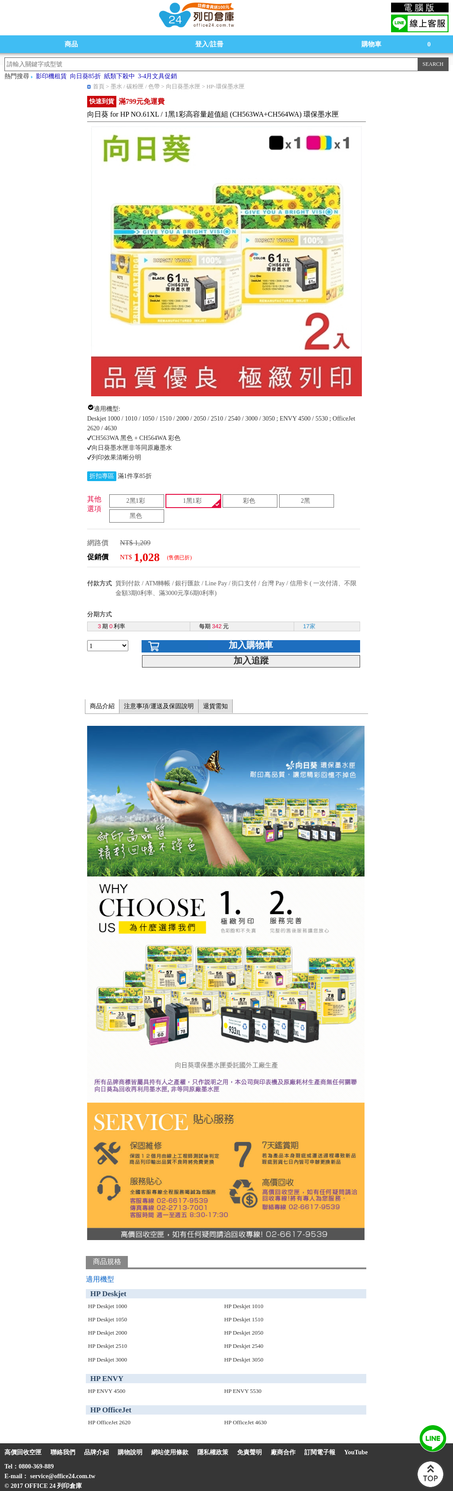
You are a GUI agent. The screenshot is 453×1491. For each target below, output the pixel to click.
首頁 (98, 86)
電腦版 (420, 7)
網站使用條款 (169, 1452)
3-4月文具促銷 (157, 76)
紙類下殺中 (119, 76)
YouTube (356, 1452)
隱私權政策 (212, 1452)
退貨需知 (215, 706)
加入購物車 (251, 645)
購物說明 (130, 1452)
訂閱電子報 (319, 1452)
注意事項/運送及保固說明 (159, 706)
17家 (309, 626)
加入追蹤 (251, 660)
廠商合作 (283, 1452)
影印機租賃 (51, 76)
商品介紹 (102, 706)
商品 (71, 44)
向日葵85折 (85, 76)
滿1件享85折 (135, 476)
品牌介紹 (96, 1452)
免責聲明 (249, 1452)
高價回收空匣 (23, 1452)
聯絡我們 (62, 1452)
